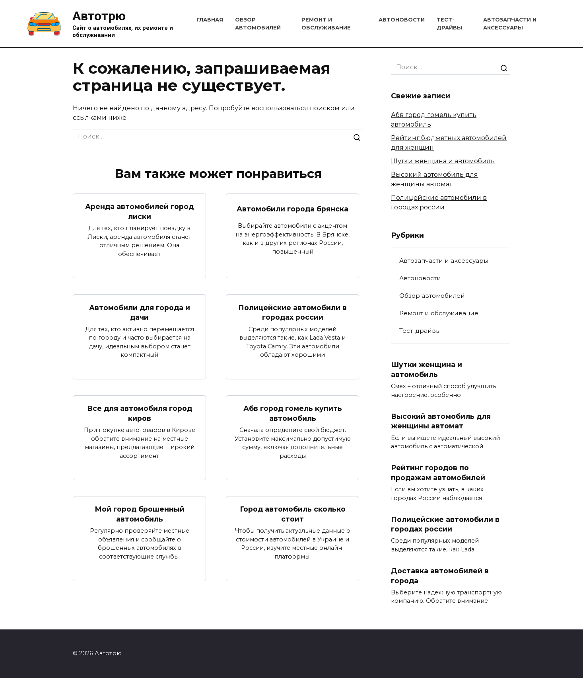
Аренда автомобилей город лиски (139, 211)
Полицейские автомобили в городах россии (292, 312)
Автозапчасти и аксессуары (443, 260)
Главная (209, 20)
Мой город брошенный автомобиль (140, 514)
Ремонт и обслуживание (438, 313)
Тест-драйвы (420, 330)
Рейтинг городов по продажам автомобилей (438, 472)
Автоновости (402, 20)
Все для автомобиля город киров (139, 413)
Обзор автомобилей (432, 295)
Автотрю (99, 15)
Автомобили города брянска (292, 209)
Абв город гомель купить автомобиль (292, 413)
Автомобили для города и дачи (139, 312)
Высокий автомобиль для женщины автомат (441, 421)
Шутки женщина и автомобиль (443, 161)
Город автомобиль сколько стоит (293, 514)
